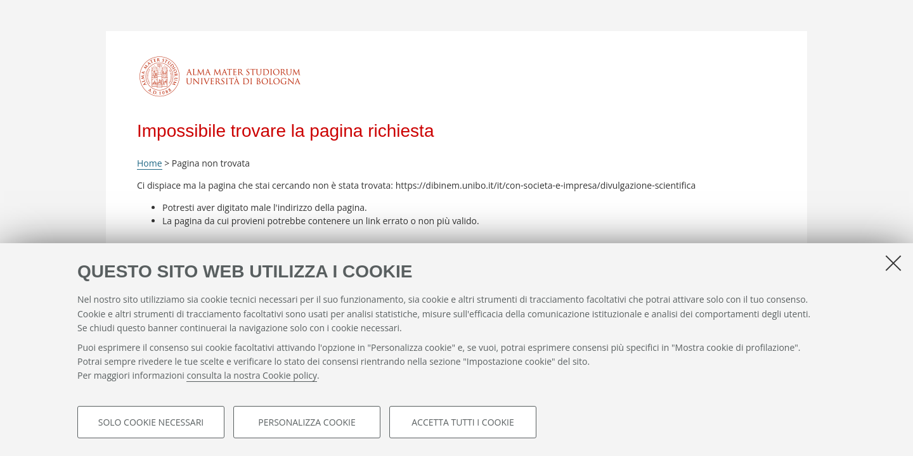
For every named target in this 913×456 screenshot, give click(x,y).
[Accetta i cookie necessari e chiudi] (893, 263)
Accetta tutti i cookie (462, 422)
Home (149, 163)
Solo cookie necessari (151, 422)
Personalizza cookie (306, 422)
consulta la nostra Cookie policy (251, 376)
